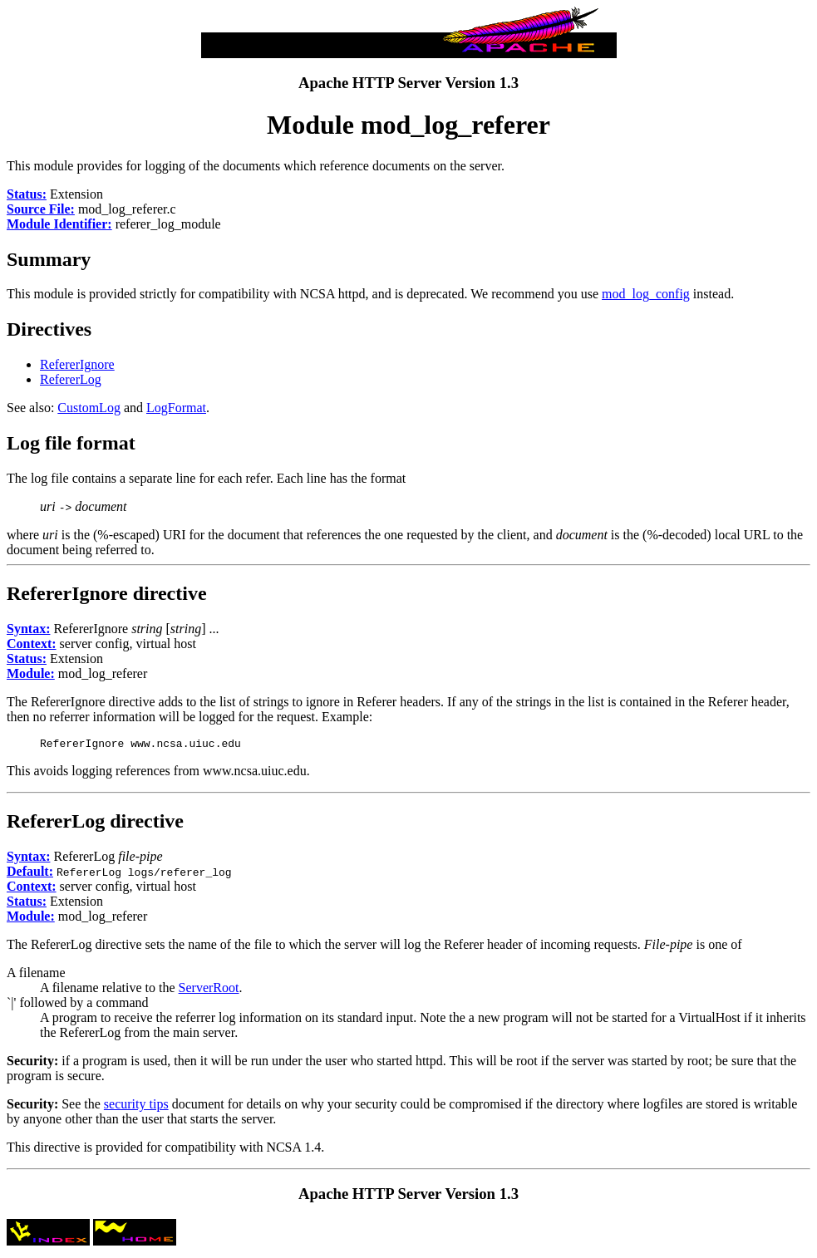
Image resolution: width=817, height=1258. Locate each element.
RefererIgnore (77, 364)
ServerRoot (209, 990)
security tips (136, 1106)
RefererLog (70, 379)
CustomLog (89, 407)
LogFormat (176, 407)
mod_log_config (646, 294)
